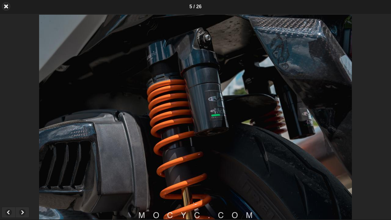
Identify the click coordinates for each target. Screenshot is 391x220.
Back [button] (6, 6)
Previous (8, 212)
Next (22, 212)
